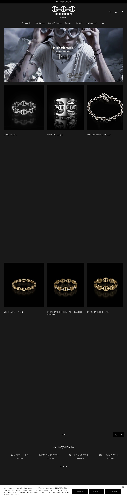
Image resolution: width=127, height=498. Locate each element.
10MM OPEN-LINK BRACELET (21, 455)
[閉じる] (123, 488)
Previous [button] (116, 434)
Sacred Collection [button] (55, 23)
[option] (63, 1)
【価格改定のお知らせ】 (63, 2)
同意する (80, 492)
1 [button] (62, 434)
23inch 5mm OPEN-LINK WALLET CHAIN (81, 455)
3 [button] (66, 466)
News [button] (103, 23)
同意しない (96, 492)
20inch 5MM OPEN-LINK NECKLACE (111, 455)
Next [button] (121, 434)
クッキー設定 (113, 492)
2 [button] (64, 434)
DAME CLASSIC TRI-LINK (51, 455)
